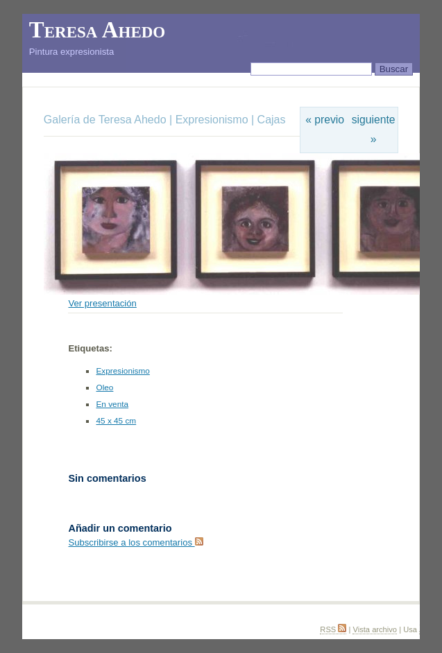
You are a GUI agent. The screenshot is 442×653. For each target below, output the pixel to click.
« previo (324, 119)
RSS (333, 629)
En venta (112, 404)
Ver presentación (102, 303)
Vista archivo (374, 629)
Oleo (104, 387)
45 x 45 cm (116, 421)
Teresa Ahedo (97, 29)
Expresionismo (212, 119)
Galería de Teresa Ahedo (106, 119)
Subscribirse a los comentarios (135, 542)
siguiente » (374, 129)
